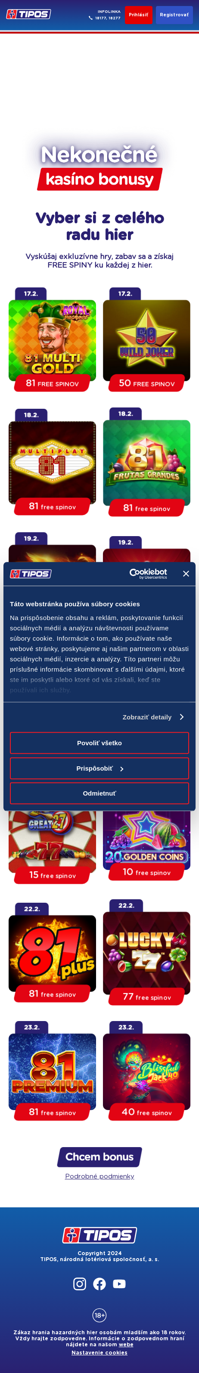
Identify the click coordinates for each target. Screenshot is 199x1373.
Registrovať (174, 15)
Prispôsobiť (99, 768)
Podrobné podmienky (99, 1176)
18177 (100, 18)
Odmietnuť (99, 793)
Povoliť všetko (99, 743)
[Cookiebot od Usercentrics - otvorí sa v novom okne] (129, 574)
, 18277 (113, 18)
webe (126, 1344)
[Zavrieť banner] (186, 574)
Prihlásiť (139, 15)
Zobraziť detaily (147, 717)
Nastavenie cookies (99, 1352)
